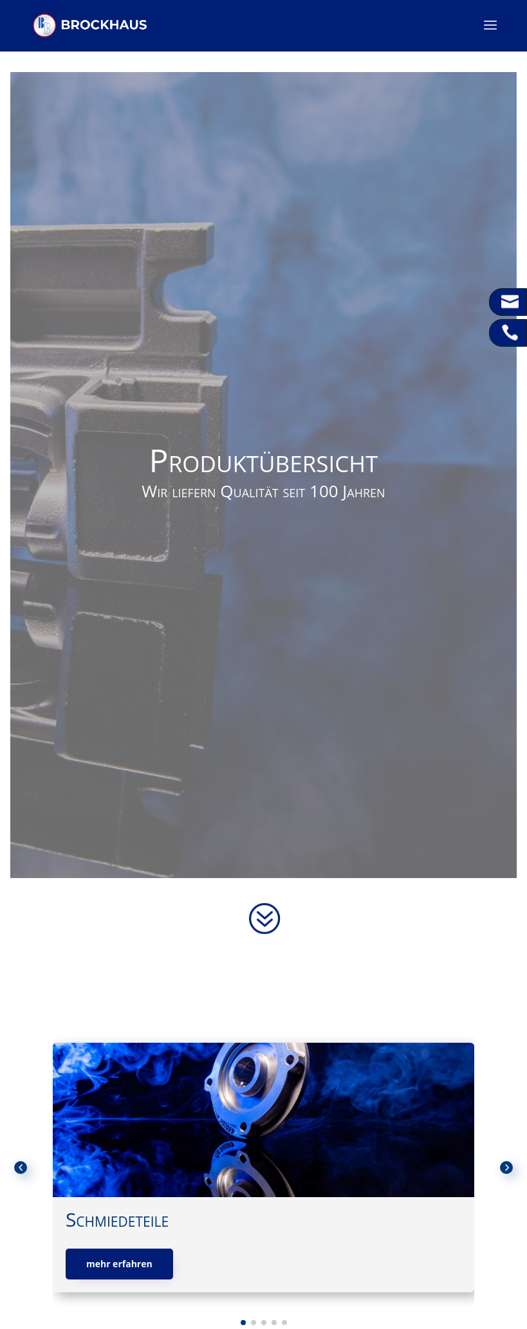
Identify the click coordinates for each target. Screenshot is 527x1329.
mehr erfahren (119, 1264)
